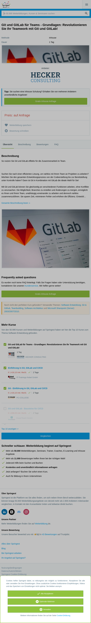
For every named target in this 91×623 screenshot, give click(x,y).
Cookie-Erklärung (63, 615)
